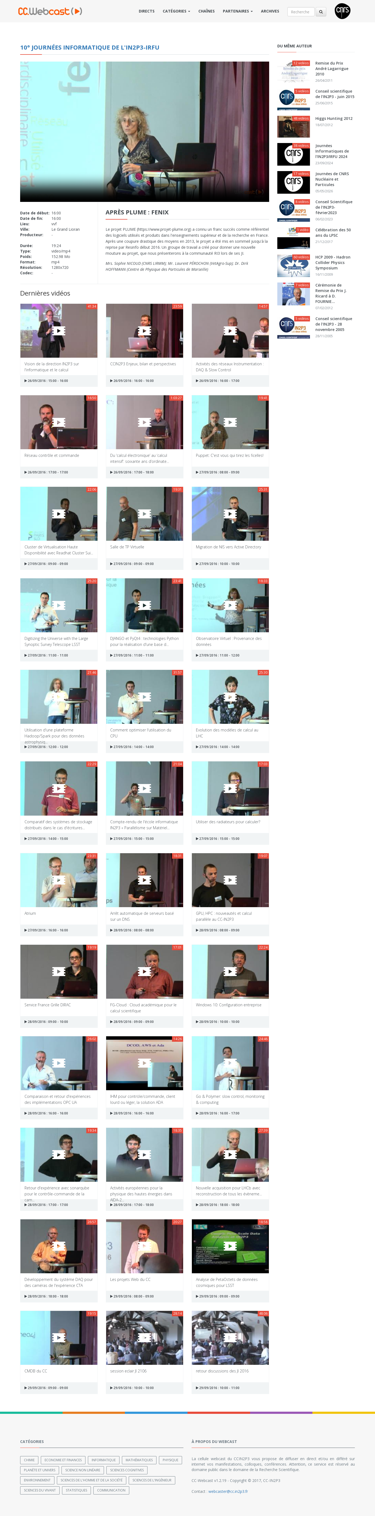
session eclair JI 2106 (128, 1371)
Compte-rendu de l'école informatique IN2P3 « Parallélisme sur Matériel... (144, 824)
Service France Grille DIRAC (47, 1004)
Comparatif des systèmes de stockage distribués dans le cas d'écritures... (58, 824)
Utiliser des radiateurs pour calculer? (228, 821)
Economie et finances (63, 1460)
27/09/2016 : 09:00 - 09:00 (46, 563)
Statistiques (76, 1490)
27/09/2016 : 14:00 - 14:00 (132, 747)
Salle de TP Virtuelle (127, 546)
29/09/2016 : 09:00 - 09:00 (217, 1296)
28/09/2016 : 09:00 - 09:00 (132, 1021)
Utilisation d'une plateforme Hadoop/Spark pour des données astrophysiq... (54, 732)
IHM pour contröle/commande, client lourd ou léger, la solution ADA (142, 1099)
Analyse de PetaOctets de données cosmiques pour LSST (227, 1282)
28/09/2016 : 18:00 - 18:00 (217, 1204)
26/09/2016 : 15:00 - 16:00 (46, 380)
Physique (170, 1460)
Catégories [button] (176, 11)
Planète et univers (39, 1470)
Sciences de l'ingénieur (152, 1480)
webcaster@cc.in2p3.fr (228, 1491)
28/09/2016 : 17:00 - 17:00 (46, 1204)
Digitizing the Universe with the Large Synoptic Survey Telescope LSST (56, 641)
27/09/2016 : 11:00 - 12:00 (217, 655)
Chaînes (206, 11)
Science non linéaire (82, 1470)
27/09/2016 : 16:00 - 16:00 (46, 930)
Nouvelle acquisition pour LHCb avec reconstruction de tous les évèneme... (229, 1190)
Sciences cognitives (127, 1470)
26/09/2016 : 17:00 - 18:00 (132, 472)
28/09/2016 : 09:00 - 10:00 (46, 1021)
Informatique (104, 1460)
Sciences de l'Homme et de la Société (91, 1480)
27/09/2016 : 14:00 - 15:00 (46, 838)
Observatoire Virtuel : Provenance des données (229, 641)
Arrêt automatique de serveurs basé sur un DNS (142, 916)
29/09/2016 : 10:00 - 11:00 (217, 1388)
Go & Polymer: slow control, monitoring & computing (230, 1099)
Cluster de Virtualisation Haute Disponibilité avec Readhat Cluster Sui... (58, 549)
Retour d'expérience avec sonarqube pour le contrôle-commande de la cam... (56, 1190)
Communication (111, 1490)
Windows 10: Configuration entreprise (229, 1004)
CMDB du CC (35, 1371)
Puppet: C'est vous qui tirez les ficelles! (229, 455)
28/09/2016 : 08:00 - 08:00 (132, 930)
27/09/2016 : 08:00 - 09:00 (217, 472)
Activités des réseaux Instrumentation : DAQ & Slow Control (230, 366)
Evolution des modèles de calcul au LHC (227, 732)
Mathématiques (139, 1460)
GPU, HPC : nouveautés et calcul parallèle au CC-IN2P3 (224, 916)
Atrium (30, 913)
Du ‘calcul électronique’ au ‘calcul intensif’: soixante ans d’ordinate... (139, 458)
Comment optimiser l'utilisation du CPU (140, 732)
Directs (147, 11)
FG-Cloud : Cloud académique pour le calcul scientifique (143, 1007)
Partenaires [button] (238, 11)
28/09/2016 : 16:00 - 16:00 (46, 1113)
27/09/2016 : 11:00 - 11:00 (46, 655)
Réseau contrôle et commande (51, 455)
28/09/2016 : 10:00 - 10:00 (217, 1021)
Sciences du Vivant (40, 1490)
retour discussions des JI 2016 (222, 1371)
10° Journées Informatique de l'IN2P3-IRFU (89, 47)
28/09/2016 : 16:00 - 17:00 (217, 1113)
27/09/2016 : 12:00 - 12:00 (46, 747)
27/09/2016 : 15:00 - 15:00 (132, 838)
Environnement (37, 1480)
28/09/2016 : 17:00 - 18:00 (132, 1204)
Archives (270, 11)
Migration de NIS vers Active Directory (228, 546)
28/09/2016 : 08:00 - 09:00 (217, 930)
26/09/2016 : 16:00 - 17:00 (217, 380)
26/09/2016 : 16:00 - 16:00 (132, 380)
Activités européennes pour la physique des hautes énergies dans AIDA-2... (141, 1190)
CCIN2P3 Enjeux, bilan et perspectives (143, 363)
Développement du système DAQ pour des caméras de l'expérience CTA (58, 1282)
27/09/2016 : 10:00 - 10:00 (217, 563)
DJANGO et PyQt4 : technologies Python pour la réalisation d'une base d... (144, 641)
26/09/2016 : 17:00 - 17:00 (46, 472)
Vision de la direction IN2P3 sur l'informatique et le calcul (51, 366)
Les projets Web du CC (130, 1279)
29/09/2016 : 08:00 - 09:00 (132, 1296)
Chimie (29, 1460)
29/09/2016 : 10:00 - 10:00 (132, 1388)
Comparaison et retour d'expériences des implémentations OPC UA (57, 1099)
